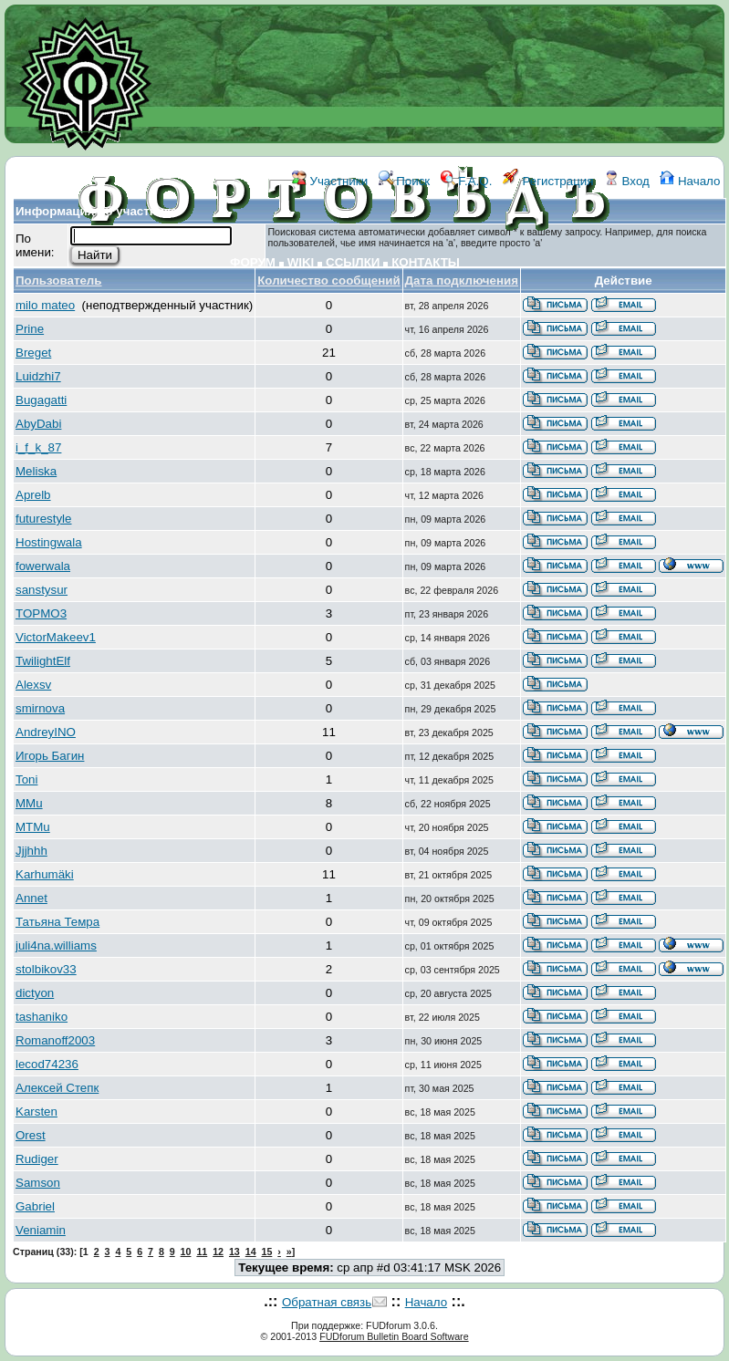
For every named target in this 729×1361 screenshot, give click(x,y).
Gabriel (35, 1206)
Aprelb (33, 495)
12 (218, 1251)
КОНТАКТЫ (425, 262)
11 (201, 1251)
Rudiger (37, 1159)
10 (186, 1251)
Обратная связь (326, 1302)
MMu (29, 803)
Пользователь (59, 280)
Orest (31, 1135)
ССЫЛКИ (353, 262)
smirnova (40, 708)
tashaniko (42, 1016)
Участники (330, 181)
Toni (26, 779)
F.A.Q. (467, 181)
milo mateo (45, 305)
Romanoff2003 (55, 1040)
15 (267, 1251)
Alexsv (33, 684)
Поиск (405, 181)
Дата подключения (461, 280)
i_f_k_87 (38, 447)
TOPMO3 (41, 613)
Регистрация (548, 181)
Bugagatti (41, 400)
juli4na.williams (56, 945)
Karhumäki (45, 874)
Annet (31, 898)
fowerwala (43, 566)
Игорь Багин (50, 756)
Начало (690, 181)
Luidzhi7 (38, 376)
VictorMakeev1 (56, 637)
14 (250, 1251)
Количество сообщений (328, 280)
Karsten (36, 1111)
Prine (30, 329)
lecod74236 (47, 1064)
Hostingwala (49, 542)
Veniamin (41, 1230)
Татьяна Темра (57, 922)
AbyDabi (38, 424)
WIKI (301, 262)
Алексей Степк (57, 1088)
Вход (627, 181)
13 (234, 1251)
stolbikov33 (46, 969)
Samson (38, 1183)
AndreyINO (46, 732)
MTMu (33, 827)
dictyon (35, 993)
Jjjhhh (31, 850)
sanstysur (42, 590)
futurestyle (44, 518)
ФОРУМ (253, 262)
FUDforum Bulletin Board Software (393, 1336)
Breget (33, 352)
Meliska (36, 471)
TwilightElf (43, 661)
